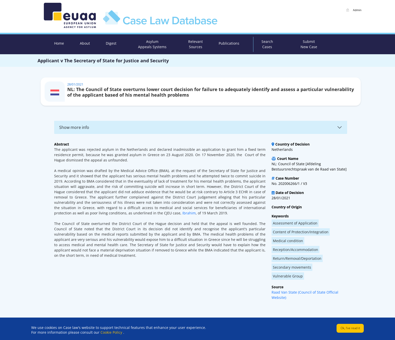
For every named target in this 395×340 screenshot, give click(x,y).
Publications (229, 43)
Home (59, 43)
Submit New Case (309, 44)
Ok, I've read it (350, 328)
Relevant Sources (195, 44)
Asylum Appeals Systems (152, 44)
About (85, 43)
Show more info (74, 127)
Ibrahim (189, 213)
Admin (357, 10)
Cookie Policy (112, 332)
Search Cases (267, 44)
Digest (111, 43)
